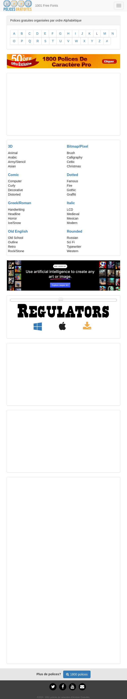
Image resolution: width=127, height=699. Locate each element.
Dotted (72, 175)
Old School (15, 238)
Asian (12, 166)
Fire (69, 185)
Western (73, 251)
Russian (72, 238)
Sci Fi (71, 242)
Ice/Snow (14, 223)
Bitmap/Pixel (77, 146)
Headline (14, 214)
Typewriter (74, 246)
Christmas (74, 166)
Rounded (74, 231)
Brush (71, 153)
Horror (12, 218)
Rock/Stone (16, 251)
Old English (18, 231)
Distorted (14, 194)
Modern (72, 223)
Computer (15, 181)
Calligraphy (75, 157)
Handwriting (16, 209)
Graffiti (71, 194)
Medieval (73, 214)
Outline (13, 242)
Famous (72, 181)
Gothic (71, 190)
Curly (11, 185)
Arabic (12, 157)
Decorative (15, 190)
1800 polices (77, 674)
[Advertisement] (63, 104)
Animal (13, 153)
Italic (71, 203)
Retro (12, 246)
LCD (70, 209)
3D (10, 146)
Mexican (73, 218)
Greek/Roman (19, 203)
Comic (13, 175)
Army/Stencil (17, 162)
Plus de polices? (48, 674)
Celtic (71, 162)
